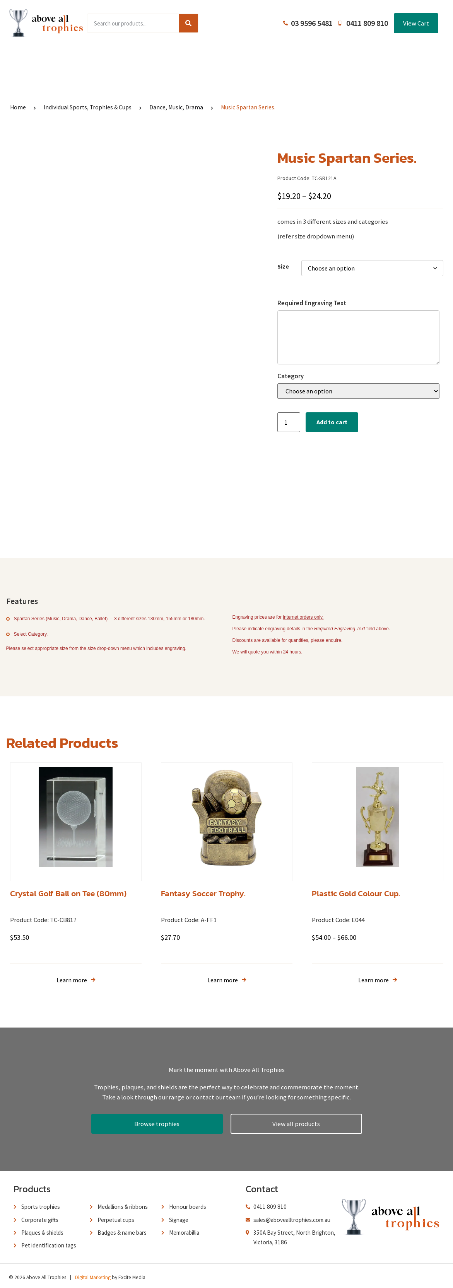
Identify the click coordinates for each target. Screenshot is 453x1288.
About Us (223, 58)
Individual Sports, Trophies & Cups (88, 107)
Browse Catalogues (168, 58)
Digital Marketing (93, 1274)
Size (283, 266)
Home (61, 58)
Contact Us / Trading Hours (363, 58)
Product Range (106, 58)
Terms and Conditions (281, 58)
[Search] (188, 23)
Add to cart (331, 422)
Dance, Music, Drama (176, 107)
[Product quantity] (288, 422)
